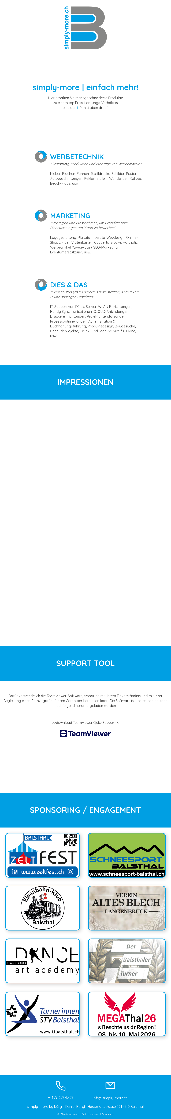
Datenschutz (108, 1114)
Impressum (93, 1114)
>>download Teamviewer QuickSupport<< (85, 722)
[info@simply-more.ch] (110, 1090)
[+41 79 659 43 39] (60, 1090)
